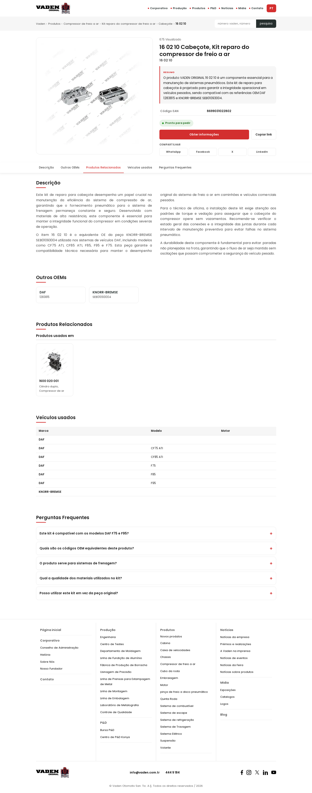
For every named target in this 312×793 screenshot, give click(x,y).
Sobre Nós (47, 662)
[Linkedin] (265, 772)
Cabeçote (165, 24)
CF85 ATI (157, 457)
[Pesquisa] (235, 24)
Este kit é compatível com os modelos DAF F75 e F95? (84, 533)
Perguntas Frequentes (175, 168)
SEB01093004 (102, 297)
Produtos (54, 24)
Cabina (165, 643)
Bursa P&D (107, 730)
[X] (257, 772)
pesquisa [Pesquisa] (266, 24)
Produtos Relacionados (103, 168)
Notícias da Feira (231, 665)
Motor (164, 685)
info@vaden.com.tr (145, 772)
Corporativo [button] (159, 8)
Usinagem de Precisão (115, 672)
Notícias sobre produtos (236, 672)
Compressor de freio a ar (81, 24)
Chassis (165, 657)
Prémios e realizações (235, 644)
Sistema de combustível (176, 706)
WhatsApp (173, 152)
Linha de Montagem (113, 691)
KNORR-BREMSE (50, 492)
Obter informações (204, 134)
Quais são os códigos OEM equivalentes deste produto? (87, 548)
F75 (153, 466)
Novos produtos (171, 636)
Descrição (46, 168)
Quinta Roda (168, 699)
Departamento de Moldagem (120, 651)
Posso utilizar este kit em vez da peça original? (79, 593)
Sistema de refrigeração (177, 720)
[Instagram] (248, 772)
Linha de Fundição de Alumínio (121, 658)
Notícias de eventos (234, 658)
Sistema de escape (173, 713)
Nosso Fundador (51, 669)
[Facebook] (242, 772)
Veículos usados (140, 168)
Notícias (226, 630)
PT (271, 8)
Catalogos (227, 697)
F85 (153, 474)
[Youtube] (273, 772)
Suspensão (168, 741)
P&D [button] (213, 8)
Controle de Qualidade (116, 712)
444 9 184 (172, 772)
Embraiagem (169, 678)
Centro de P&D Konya (115, 737)
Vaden (40, 24)
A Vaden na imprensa (235, 651)
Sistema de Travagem (175, 727)
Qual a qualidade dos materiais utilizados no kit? (81, 578)
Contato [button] (257, 8)
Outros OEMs (70, 168)
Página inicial (50, 630)
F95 (153, 483)
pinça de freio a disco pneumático (184, 692)
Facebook (203, 152)
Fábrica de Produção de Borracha (123, 665)
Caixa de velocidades (175, 650)
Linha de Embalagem (114, 698)
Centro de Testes (112, 644)
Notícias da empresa (234, 637)
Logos (224, 704)
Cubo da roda (170, 671)
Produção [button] (180, 8)
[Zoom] (94, 96)
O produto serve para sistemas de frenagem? (78, 563)
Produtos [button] (198, 8)
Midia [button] (242, 8)
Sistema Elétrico (171, 734)
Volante (165, 748)
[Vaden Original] (53, 8)
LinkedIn (262, 152)
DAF (42, 440)
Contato (47, 679)
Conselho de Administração (59, 648)
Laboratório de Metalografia (119, 705)
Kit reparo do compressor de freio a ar (128, 24)
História (45, 655)
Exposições (228, 690)
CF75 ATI (157, 448)
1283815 (44, 297)
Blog (223, 714)
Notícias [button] (227, 8)
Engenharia (108, 637)
